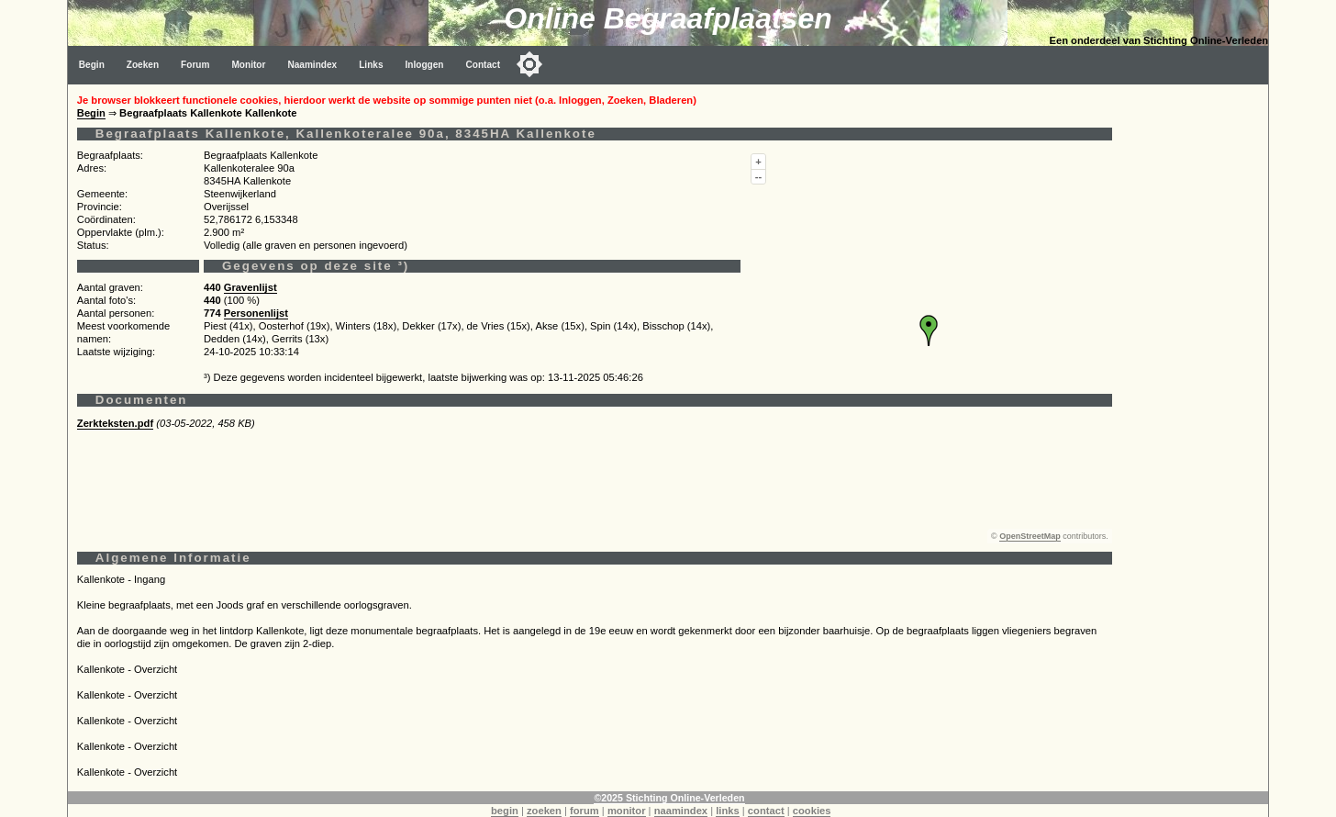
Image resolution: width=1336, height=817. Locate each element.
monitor (626, 810)
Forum (195, 65)
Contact (483, 65)
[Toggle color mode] (529, 64)
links (728, 810)
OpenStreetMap (1030, 536)
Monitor (248, 65)
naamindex (680, 810)
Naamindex (312, 65)
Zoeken (143, 65)
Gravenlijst (250, 287)
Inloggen (425, 65)
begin (504, 810)
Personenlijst (256, 313)
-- (758, 176)
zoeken (544, 810)
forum (584, 810)
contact (766, 810)
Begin (92, 65)
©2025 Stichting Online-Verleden (669, 797)
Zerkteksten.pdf (115, 423)
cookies (812, 810)
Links (371, 65)
